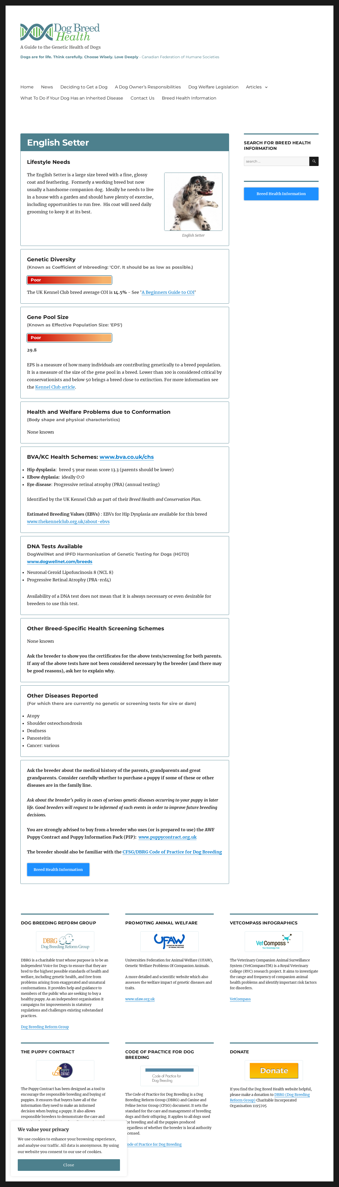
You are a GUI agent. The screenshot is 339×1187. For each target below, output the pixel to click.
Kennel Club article (55, 387)
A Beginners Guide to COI (168, 292)
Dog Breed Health (60, 32)
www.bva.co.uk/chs (127, 457)
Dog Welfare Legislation (213, 86)
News (47, 86)
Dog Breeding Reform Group (45, 1027)
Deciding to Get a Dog (84, 86)
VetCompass (240, 999)
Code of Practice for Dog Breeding (153, 1144)
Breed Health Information (189, 98)
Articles (254, 86)
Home (27, 86)
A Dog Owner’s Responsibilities (148, 86)
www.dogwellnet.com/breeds (59, 561)
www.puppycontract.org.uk (168, 837)
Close (68, 1165)
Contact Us (142, 98)
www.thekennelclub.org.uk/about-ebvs (68, 521)
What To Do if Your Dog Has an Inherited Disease (71, 98)
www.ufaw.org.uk (140, 999)
